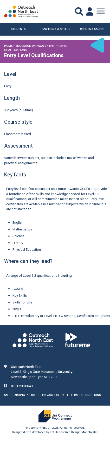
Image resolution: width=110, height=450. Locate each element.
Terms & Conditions (86, 395)
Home (8, 46)
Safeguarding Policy (20, 395)
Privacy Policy (53, 395)
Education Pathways (31, 46)
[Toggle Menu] (100, 11)
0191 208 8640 (22, 385)
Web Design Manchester (81, 432)
